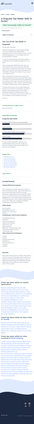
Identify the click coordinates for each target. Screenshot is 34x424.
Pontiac (20, 308)
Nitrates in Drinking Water (10, 163)
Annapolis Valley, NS (20, 326)
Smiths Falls (12, 291)
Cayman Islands (25, 343)
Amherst (29, 324)
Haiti (19, 347)
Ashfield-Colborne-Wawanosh (8, 330)
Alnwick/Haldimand (22, 324)
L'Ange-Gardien (23, 306)
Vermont (6, 373)
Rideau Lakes (18, 291)
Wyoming (3, 375)
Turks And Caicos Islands (7, 355)
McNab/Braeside (13, 310)
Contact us (4, 404)
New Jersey (4, 367)
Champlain (3, 312)
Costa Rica (3, 345)
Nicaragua (13, 349)
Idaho (30, 359)
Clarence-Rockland (26, 304)
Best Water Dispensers (9, 167)
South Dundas (4, 291)
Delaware (3, 359)
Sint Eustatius (22, 353)
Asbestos (24, 328)
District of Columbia (11, 359)
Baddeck (3, 332)
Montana (7, 365)
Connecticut (27, 357)
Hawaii (26, 359)
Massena (12, 295)
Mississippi (27, 363)
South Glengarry (5, 306)
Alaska (2, 357)
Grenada (9, 347)
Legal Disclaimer (7, 405)
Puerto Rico (24, 349)
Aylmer (29, 330)
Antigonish (28, 326)
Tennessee (26, 371)
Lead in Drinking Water (10, 159)
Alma (15, 324)
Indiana (6, 361)
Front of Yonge (24, 289)
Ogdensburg (4, 287)
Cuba (8, 345)
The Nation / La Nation (6, 302)
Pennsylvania (24, 369)
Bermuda (3, 343)
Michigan (16, 363)
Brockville (23, 287)
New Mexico (10, 367)
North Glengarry (14, 306)
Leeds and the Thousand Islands (23, 293)
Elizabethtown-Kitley (6, 289)
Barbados (24, 341)
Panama (19, 349)
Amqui (13, 326)
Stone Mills (25, 310)
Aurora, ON (24, 330)
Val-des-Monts (4, 310)
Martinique (4, 349)
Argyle (7, 328)
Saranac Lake (4, 314)
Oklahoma (14, 369)
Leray (23, 302)
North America (17, 338)
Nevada (18, 365)
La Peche (19, 310)
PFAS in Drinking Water (10, 161)
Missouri (3, 365)
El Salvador (28, 345)
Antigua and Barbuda (11, 341)
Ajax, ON (27, 322)
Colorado (21, 357)
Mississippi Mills (14, 300)
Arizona (6, 357)
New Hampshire (24, 365)
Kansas (13, 361)
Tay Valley (22, 295)
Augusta (19, 330)
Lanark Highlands (5, 300)
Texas (31, 371)
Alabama (29, 355)
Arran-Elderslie (18, 328)
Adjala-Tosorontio (17, 322)
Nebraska (12, 365)
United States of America (20, 355)
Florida (18, 359)
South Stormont (5, 295)
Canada (6, 319)
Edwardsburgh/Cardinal (14, 287)
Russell (27, 295)
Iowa (10, 361)
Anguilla (3, 341)
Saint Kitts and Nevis (6, 351)
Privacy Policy (15, 404)
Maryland (3, 363)
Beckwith (17, 295)
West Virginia (23, 373)
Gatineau (19, 302)
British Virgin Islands (11, 343)
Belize (29, 341)
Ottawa (15, 302)
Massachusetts (10, 363)
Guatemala (15, 347)
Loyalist (24, 308)
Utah (2, 373)
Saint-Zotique (10, 312)
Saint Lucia (14, 351)
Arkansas (11, 357)
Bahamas (19, 341)
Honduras (23, 347)
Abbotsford (4, 322)
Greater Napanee (23, 312)
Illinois (2, 361)
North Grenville (16, 289)
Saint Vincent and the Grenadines (9, 353)
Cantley (19, 304)
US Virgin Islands (10, 375)
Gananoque (13, 297)
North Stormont (5, 297)
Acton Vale (10, 322)
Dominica (12, 345)
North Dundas (26, 291)
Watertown (28, 302)
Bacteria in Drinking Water (10, 165)
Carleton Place (20, 297)
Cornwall (20, 300)
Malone (15, 308)
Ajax (23, 322)
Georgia (23, 359)
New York (16, 367)
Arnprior (29, 306)
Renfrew (16, 312)
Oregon (19, 369)
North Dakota (4, 369)
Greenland (4, 347)
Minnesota (21, 363)
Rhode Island (4, 371)
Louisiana (23, 361)
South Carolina (12, 371)
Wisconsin (29, 373)
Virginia (11, 373)
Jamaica (28, 347)
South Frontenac (5, 304)
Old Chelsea (13, 304)
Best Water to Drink (9, 157)
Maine (27, 361)
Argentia (3, 328)
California (16, 357)
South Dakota (19, 371)
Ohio (9, 369)
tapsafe (6, 3)
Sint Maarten (29, 353)
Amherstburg (4, 326)
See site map (4, 415)
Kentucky (17, 361)
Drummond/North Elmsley (8, 293)
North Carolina (23, 367)
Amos (9, 326)
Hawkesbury (11, 314)
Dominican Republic (20, 345)
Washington (16, 373)
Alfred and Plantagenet (7, 308)
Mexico (9, 349)
